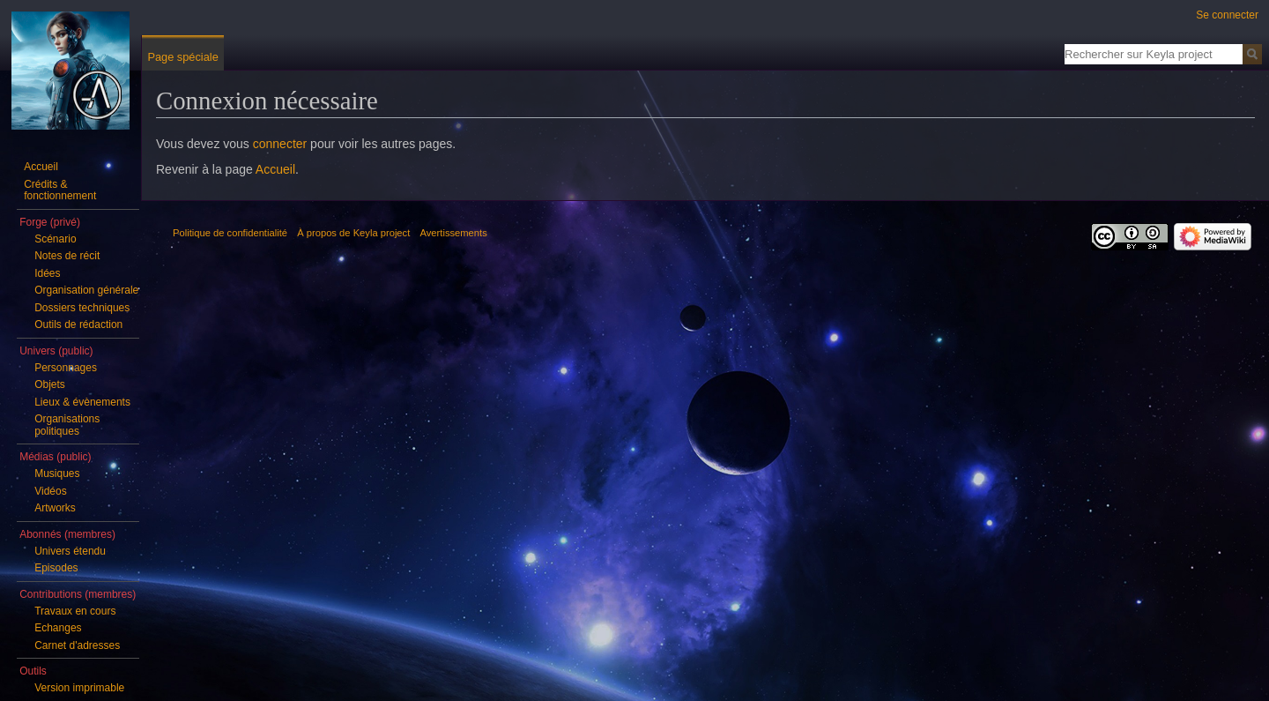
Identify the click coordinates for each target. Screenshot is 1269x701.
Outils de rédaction (78, 324)
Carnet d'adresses (77, 645)
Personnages (65, 368)
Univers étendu (70, 551)
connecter (280, 144)
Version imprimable (79, 688)
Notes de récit (67, 256)
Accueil (275, 169)
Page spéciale (182, 56)
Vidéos (50, 491)
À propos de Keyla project (353, 232)
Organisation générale (86, 290)
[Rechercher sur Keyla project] (1154, 53)
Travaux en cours (74, 611)
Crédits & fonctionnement (60, 190)
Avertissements (453, 232)
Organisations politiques (67, 425)
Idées (47, 273)
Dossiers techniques (82, 308)
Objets (49, 384)
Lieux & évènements (82, 402)
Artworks (55, 508)
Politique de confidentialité (230, 232)
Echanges (57, 628)
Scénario (55, 239)
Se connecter (1227, 15)
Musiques (56, 473)
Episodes (56, 568)
